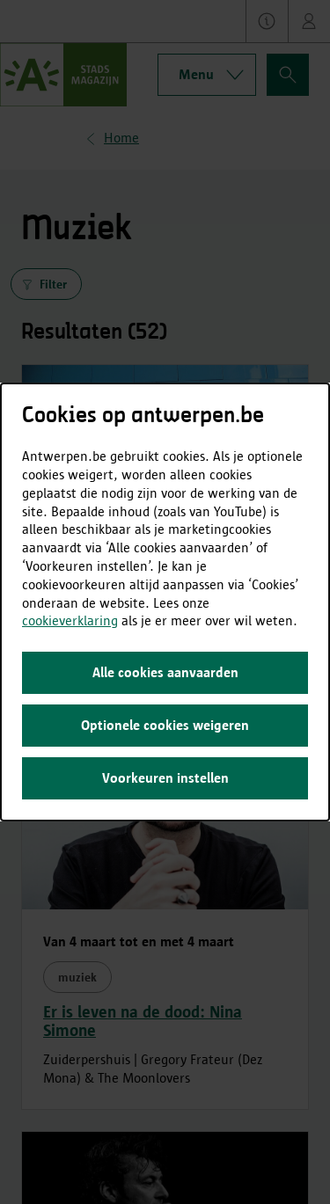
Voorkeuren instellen (165, 777)
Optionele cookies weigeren (165, 725)
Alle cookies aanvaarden (165, 672)
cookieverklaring (70, 620)
